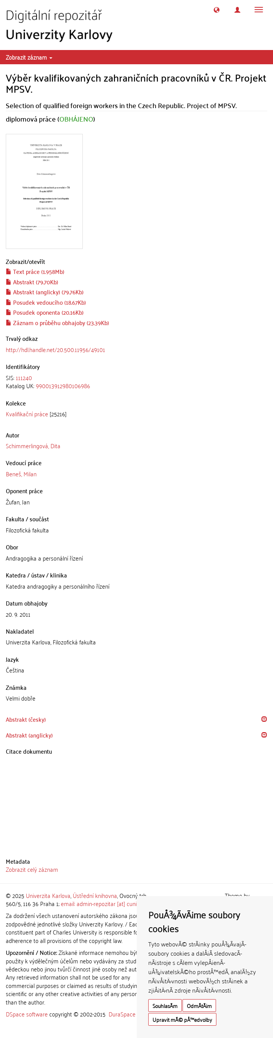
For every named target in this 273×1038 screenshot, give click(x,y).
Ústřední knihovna (95, 895)
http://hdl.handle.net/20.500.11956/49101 (55, 349)
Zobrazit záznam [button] (29, 57)
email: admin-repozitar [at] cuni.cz (102, 903)
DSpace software (27, 1013)
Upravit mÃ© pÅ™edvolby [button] (182, 1019)
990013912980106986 (63, 385)
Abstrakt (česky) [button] (26, 719)
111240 (24, 377)
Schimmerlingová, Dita (33, 445)
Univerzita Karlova (48, 895)
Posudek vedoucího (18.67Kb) (46, 302)
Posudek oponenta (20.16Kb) (45, 312)
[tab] (136, 382)
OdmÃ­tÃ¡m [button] (199, 1005)
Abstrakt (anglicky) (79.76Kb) (45, 291)
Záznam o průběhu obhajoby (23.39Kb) (57, 322)
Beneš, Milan (21, 473)
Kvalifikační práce (27, 413)
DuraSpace (122, 1013)
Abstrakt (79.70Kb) (32, 281)
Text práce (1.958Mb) (35, 271)
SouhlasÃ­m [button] (165, 1005)
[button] (216, 10)
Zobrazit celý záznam (32, 869)
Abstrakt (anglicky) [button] (29, 734)
